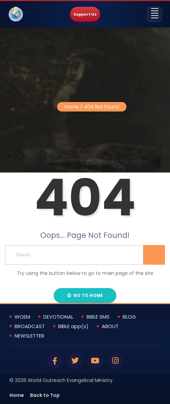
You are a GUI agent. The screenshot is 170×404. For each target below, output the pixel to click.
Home (72, 106)
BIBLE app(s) (73, 326)
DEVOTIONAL (58, 317)
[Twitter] (75, 360)
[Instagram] (115, 360)
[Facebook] (55, 360)
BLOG (129, 317)
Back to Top (45, 395)
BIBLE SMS (98, 317)
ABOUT (110, 326)
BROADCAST (30, 326)
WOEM (22, 317)
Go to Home (85, 295)
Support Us (85, 14)
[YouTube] (95, 360)
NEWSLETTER (29, 336)
